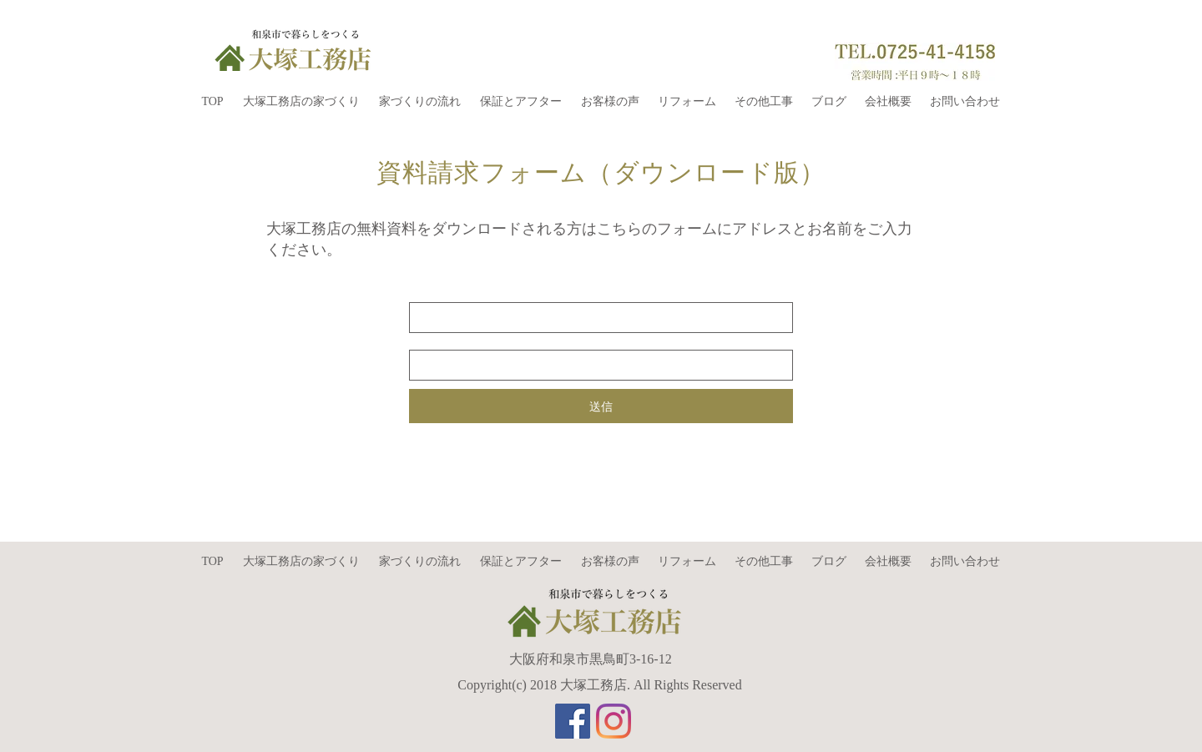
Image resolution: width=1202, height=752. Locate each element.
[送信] (601, 406)
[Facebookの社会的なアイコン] (572, 721)
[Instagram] (613, 721)
